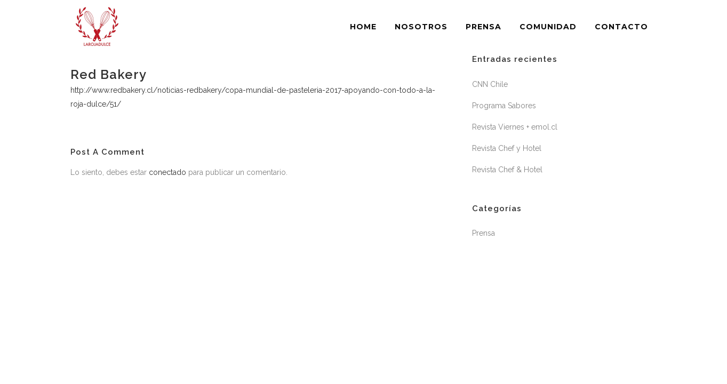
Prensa (483, 233)
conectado (167, 172)
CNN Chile (490, 84)
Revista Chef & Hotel (507, 169)
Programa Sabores (504, 105)
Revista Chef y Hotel (506, 148)
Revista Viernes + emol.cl (514, 127)
